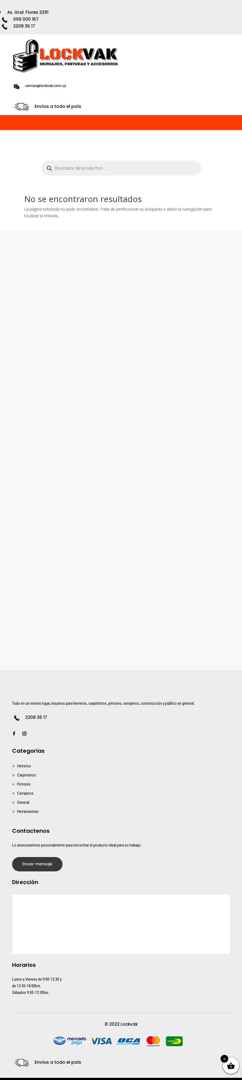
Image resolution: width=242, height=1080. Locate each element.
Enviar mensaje (37, 864)
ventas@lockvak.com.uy (45, 85)
